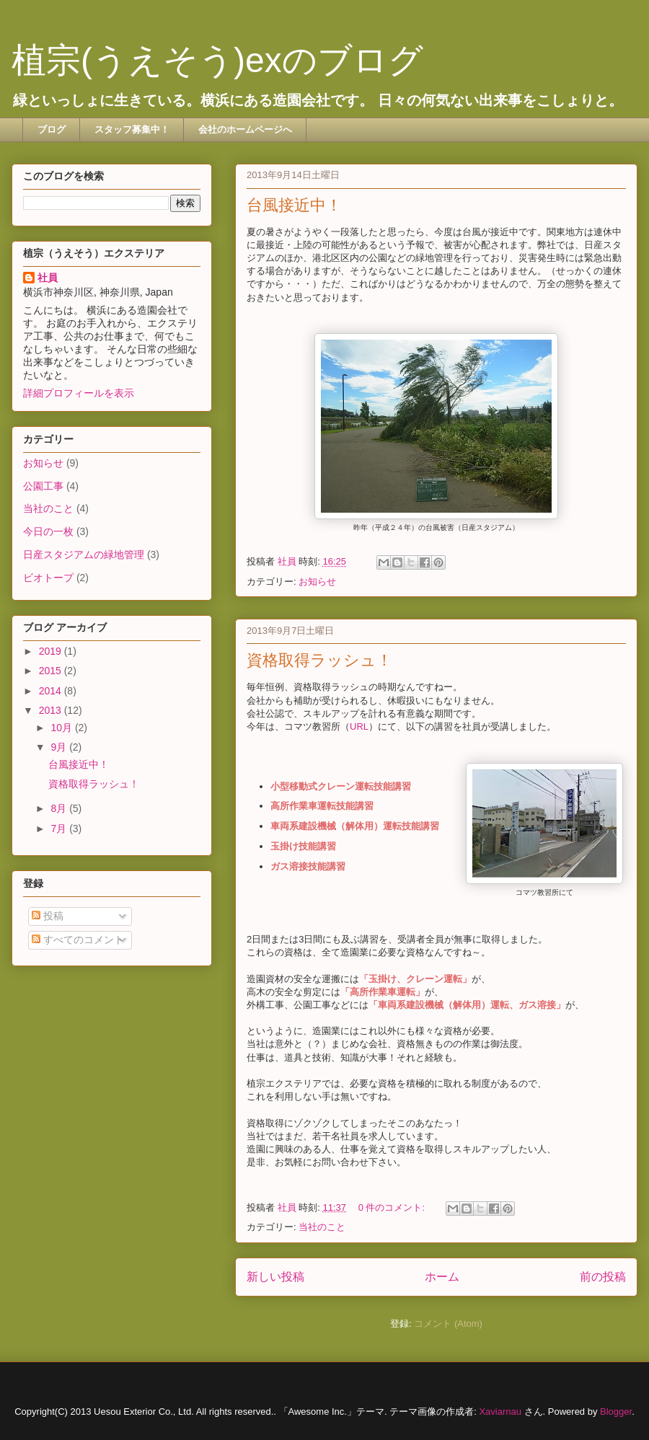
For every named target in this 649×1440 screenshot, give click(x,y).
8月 (59, 808)
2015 (51, 670)
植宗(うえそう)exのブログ (217, 60)
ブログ (51, 129)
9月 (59, 747)
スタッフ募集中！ (131, 129)
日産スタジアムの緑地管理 (83, 554)
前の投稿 (603, 1277)
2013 (51, 710)
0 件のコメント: (393, 1207)
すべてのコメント (78, 939)
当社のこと (322, 1227)
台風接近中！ (294, 205)
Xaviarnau (500, 1411)
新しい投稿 (275, 1277)
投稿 (47, 916)
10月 (62, 727)
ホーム (442, 1277)
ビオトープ (48, 577)
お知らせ (317, 581)
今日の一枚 (48, 531)
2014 (51, 691)
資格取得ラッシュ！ (319, 660)
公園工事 (43, 486)
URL (359, 726)
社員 (47, 277)
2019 (51, 651)
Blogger (616, 1411)
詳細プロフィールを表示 (78, 393)
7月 (59, 828)
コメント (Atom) (448, 1323)
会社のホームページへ (245, 129)
